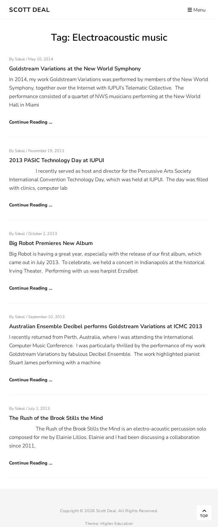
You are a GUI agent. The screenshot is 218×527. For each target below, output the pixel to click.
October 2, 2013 (42, 233)
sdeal (20, 59)
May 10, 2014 (40, 59)
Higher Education (116, 523)
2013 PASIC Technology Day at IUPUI (56, 160)
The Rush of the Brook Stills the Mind (56, 418)
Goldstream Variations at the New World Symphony (75, 68)
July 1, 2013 (39, 408)
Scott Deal (29, 10)
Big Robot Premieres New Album (51, 243)
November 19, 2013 (46, 151)
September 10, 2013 (46, 317)
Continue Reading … (30, 122)
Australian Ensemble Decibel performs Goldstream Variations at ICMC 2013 (105, 326)
